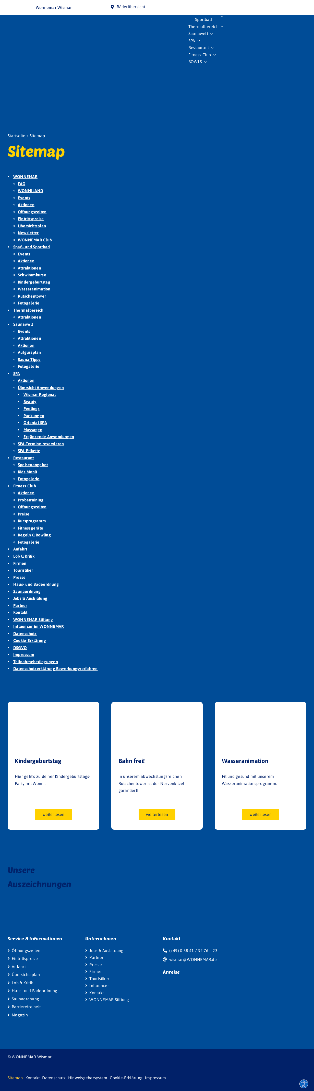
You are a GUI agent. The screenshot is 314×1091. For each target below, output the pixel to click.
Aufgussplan (29, 352)
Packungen (33, 415)
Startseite (16, 135)
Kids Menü (27, 472)
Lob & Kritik (23, 556)
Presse (19, 577)
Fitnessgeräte (30, 528)
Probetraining (30, 500)
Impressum (23, 654)
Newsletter (28, 232)
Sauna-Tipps (29, 359)
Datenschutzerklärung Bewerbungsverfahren (55, 668)
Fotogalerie (29, 303)
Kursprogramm (32, 521)
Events (24, 197)
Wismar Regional (39, 394)
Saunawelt (23, 324)
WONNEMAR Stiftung (33, 619)
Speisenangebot (33, 464)
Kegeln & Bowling (34, 535)
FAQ (22, 183)
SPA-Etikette (29, 450)
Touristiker (23, 570)
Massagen (32, 429)
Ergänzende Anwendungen (48, 436)
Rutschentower (32, 296)
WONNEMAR (25, 176)
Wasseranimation (34, 289)
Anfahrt (20, 549)
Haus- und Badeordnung (36, 584)
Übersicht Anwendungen (41, 387)
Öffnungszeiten (32, 211)
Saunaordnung (27, 591)
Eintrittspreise (31, 218)
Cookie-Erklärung (29, 640)
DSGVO (20, 647)
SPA (16, 373)
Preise (23, 514)
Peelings (31, 408)
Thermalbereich (28, 310)
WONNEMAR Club (35, 240)
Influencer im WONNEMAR (38, 626)
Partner (20, 605)
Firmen (19, 563)
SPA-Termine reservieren (41, 443)
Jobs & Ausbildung (30, 598)
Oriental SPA (35, 422)
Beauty (29, 401)
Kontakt (20, 612)
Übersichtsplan (32, 226)
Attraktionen (29, 268)
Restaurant (23, 457)
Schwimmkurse (32, 275)
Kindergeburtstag (34, 282)
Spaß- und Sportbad (31, 246)
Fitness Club (24, 486)
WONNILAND (30, 190)
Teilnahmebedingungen (35, 661)
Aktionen (26, 204)
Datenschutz (25, 633)
